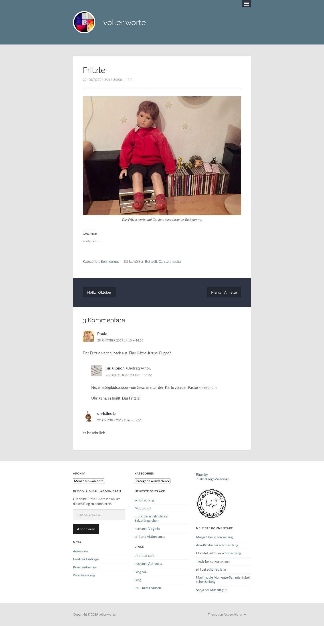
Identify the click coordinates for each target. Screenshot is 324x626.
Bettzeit (151, 261)
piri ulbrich (115, 368)
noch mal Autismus (148, 563)
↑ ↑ (249, 614)
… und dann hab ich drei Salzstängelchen (151, 518)
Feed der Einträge (86, 559)
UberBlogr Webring (213, 479)
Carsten (164, 261)
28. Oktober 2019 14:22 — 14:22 (129, 375)
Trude (200, 561)
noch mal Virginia (147, 529)
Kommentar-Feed (85, 567)
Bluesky (202, 475)
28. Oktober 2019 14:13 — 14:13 (120, 340)
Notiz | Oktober (99, 292)
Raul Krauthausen (148, 588)
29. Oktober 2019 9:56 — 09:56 (119, 420)
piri (131, 79)
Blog (138, 580)
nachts (177, 261)
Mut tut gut (143, 508)
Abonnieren (86, 529)
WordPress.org (84, 575)
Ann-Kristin (204, 545)
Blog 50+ (141, 572)
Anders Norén (233, 614)
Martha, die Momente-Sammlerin (220, 577)
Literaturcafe (144, 555)
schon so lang (144, 500)
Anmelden (80, 551)
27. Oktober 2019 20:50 (102, 79)
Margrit (202, 537)
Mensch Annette (224, 292)
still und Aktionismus (150, 537)
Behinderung (110, 261)
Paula (102, 333)
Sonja (200, 590)
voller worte (124, 22)
